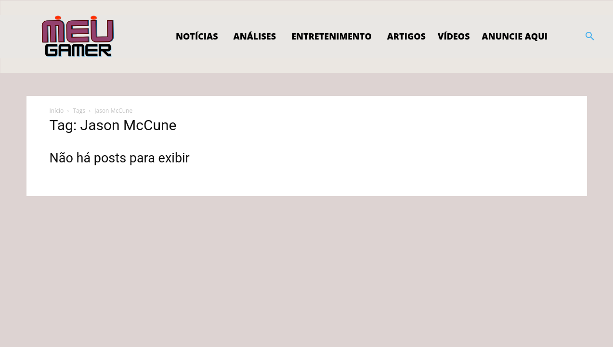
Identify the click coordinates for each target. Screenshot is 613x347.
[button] (589, 36)
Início (57, 111)
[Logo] (78, 36)
